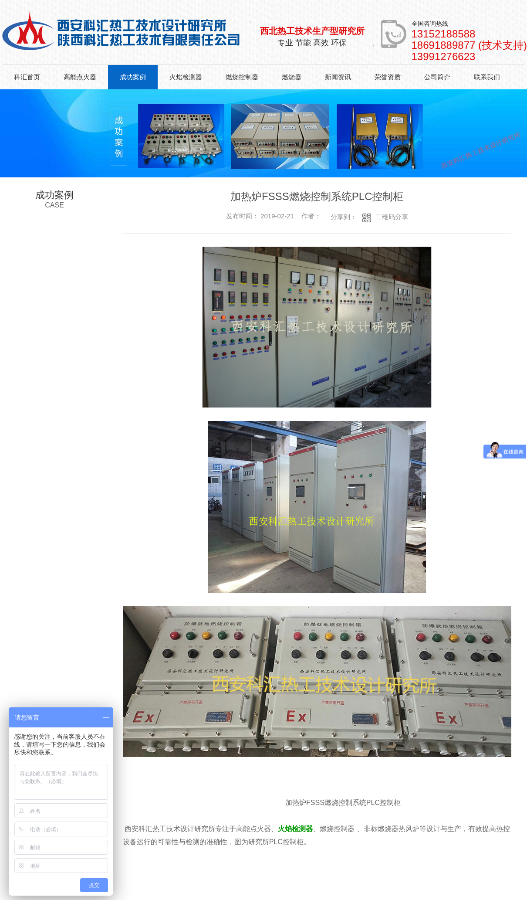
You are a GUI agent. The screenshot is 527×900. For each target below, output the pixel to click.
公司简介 (437, 77)
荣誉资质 (388, 77)
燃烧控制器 (242, 77)
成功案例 (133, 77)
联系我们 (487, 77)
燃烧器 (291, 77)
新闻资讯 (338, 77)
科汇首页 (27, 77)
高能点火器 (80, 77)
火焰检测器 (185, 77)
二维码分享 (391, 217)
